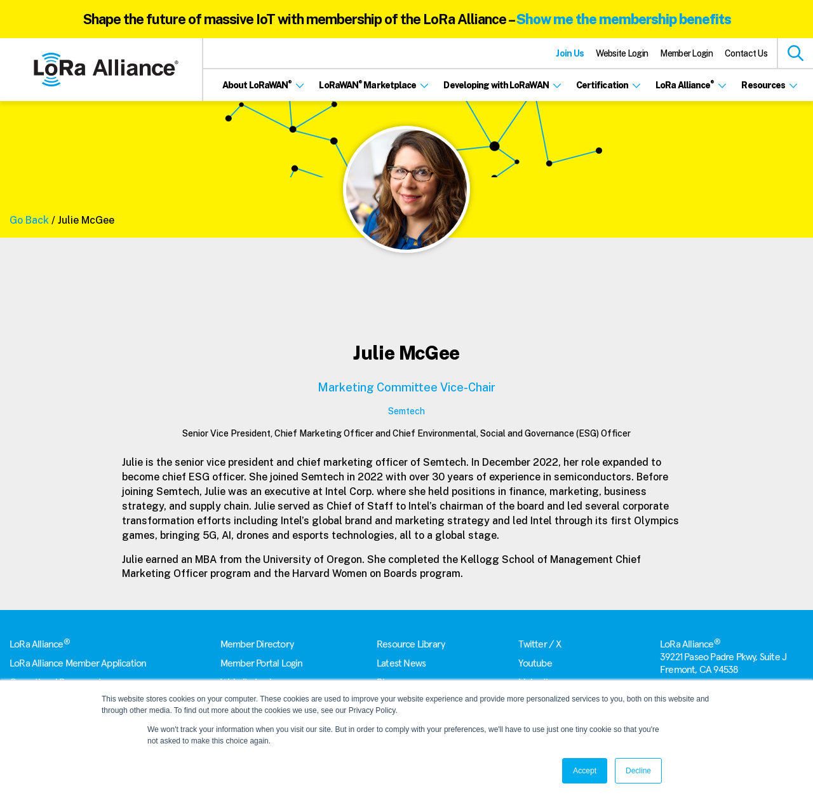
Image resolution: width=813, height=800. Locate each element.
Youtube (534, 663)
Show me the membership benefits (623, 19)
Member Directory (256, 644)
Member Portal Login (261, 663)
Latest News (401, 663)
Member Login (686, 53)
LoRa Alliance (40, 644)
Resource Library (411, 644)
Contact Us (746, 53)
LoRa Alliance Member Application (78, 663)
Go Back (29, 220)
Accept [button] (584, 770)
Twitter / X (539, 644)
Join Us (570, 53)
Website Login (622, 53)
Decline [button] (638, 770)
